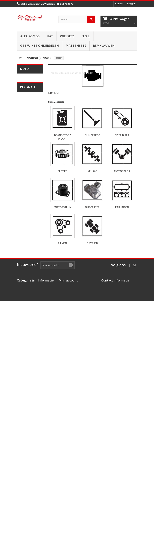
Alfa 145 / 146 (29, 156)
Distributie (27, 223)
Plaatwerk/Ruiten (28, 352)
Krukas (26, 234)
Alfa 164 (26, 192)
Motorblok (27, 239)
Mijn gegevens (66, 498)
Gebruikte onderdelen (39, 46)
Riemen (26, 260)
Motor (25, 203)
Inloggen (130, 3)
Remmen (27, 306)
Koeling (26, 280)
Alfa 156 (26, 172)
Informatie (28, 412)
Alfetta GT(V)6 (29, 110)
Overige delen (29, 373)
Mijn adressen (66, 494)
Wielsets (67, 36)
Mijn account (68, 480)
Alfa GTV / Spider (26, 386)
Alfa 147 (26, 161)
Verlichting (27, 342)
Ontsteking (27, 270)
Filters (25, 229)
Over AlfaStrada (30, 421)
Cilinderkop (28, 218)
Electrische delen (26, 335)
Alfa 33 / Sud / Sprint (28, 143)
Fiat (49, 36)
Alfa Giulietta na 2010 (29, 128)
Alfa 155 (26, 167)
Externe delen (29, 368)
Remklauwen (104, 46)
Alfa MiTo (27, 136)
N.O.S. (85, 36)
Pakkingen (27, 255)
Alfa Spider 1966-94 (26, 102)
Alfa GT (26, 378)
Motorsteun (28, 244)
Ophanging (27, 317)
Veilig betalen (29, 426)
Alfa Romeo (30, 36)
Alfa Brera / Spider (27, 185)
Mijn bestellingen (67, 485)
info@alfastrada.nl (123, 509)
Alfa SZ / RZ (28, 394)
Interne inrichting (25, 360)
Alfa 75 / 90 (28, 151)
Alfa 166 (26, 198)
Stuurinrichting (29, 311)
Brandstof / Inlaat (26, 211)
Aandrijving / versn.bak (27, 299)
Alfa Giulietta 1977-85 (27, 118)
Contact (119, 3)
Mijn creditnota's (67, 489)
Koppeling (27, 291)
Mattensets (76, 46)
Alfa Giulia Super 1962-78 (27, 92)
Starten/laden (29, 275)
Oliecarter (27, 249)
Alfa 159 (26, 177)
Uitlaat (25, 286)
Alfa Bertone (28, 84)
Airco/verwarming (28, 327)
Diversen (26, 265)
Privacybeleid (45, 512)
